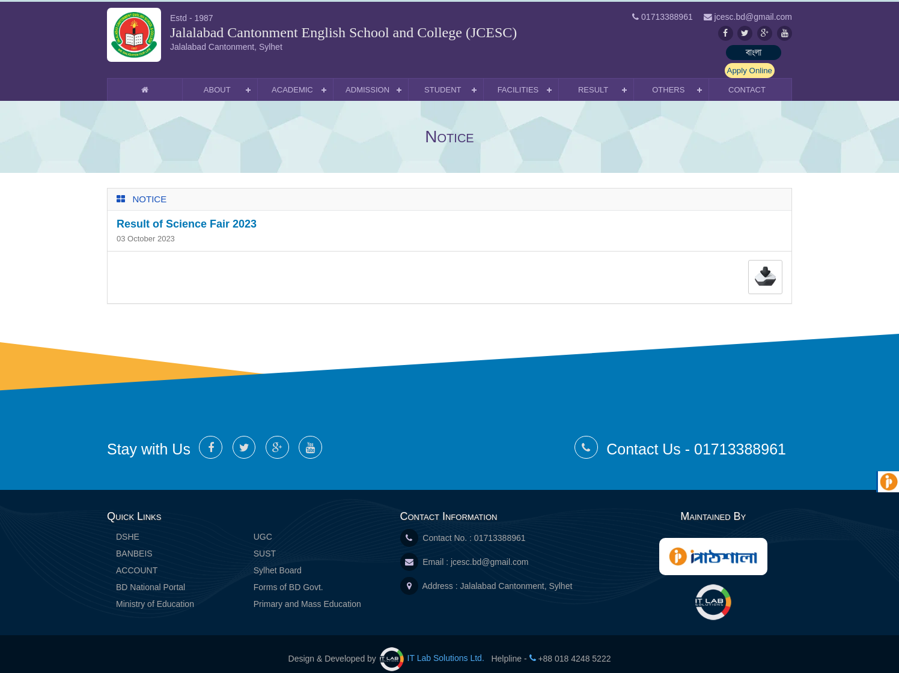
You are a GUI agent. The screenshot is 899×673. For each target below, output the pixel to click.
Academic (292, 79)
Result (593, 79)
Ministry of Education (155, 594)
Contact (747, 79)
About (217, 79)
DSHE (127, 526)
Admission (367, 79)
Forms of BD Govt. (288, 577)
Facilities (518, 79)
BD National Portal (150, 577)
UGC (263, 526)
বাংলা (693, 53)
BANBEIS (134, 543)
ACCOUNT (136, 560)
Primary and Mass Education (307, 594)
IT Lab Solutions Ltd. (433, 648)
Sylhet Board (278, 560)
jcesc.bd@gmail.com (489, 552)
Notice (150, 189)
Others (668, 79)
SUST (265, 543)
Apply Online (761, 53)
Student (442, 79)
